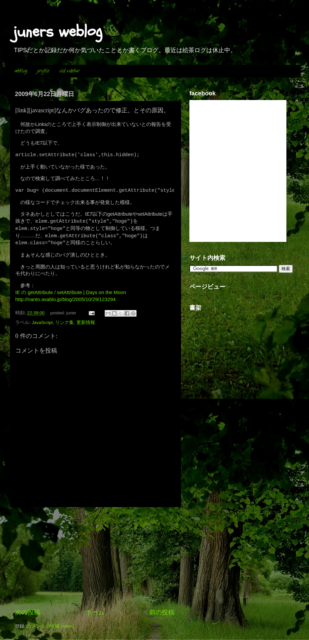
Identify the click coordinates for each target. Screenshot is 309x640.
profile (43, 71)
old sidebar (69, 71)
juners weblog (57, 32)
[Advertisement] (95, 557)
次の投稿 (27, 612)
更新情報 (85, 322)
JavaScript (42, 322)
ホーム (94, 612)
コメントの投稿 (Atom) (50, 626)
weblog (21, 71)
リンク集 (64, 322)
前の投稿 (161, 612)
